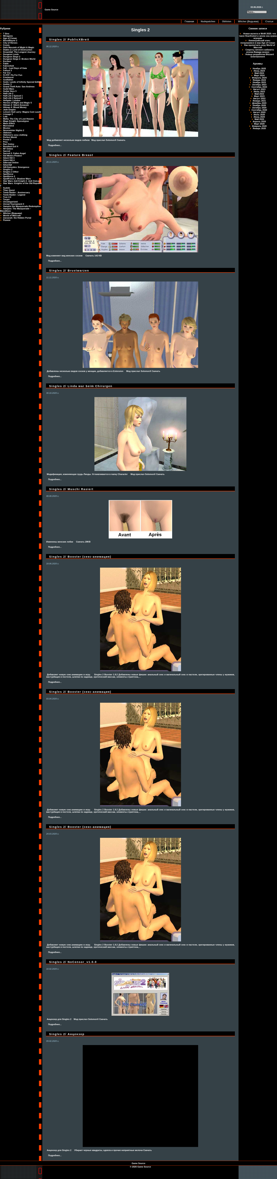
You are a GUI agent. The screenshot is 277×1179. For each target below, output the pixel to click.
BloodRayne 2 (10, 40)
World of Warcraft (12, 215)
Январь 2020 (259, 128)
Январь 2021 (259, 101)
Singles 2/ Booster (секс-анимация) (80, 556)
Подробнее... (55, 145)
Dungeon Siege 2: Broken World (19, 59)
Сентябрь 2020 (259, 110)
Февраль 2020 (259, 126)
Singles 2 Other (11, 172)
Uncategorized (10, 202)
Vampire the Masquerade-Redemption (22, 206)
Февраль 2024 (259, 78)
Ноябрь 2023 (259, 82)
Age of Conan (10, 38)
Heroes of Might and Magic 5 (17, 103)
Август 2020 (259, 112)
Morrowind (8, 126)
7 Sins (6, 33)
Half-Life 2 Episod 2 (13, 98)
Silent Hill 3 (8, 158)
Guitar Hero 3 (10, 91)
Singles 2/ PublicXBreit (69, 39)
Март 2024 (259, 75)
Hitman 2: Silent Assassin (16, 105)
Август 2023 (259, 89)
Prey (5, 142)
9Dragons (8, 36)
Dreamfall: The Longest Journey (19, 52)
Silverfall (7, 165)
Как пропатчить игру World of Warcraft (259, 46)
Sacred (6, 151)
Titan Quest (9, 190)
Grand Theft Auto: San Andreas (19, 86)
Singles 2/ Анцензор (66, 1034)
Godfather (8, 79)
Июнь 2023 (259, 91)
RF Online (8, 149)
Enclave (7, 61)
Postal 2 (7, 139)
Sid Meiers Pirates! (12, 155)
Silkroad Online (11, 162)
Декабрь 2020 (259, 103)
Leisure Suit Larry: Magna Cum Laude (22, 112)
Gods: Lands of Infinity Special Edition (22, 82)
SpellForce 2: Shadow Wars (17, 179)
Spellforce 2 (9, 176)
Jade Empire (9, 109)
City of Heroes (10, 43)
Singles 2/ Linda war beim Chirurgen (80, 386)
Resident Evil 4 (10, 146)
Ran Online (8, 144)
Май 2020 (259, 119)
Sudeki (6, 188)
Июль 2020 (259, 114)
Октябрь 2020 (259, 108)
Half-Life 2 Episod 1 (13, 96)
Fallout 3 (7, 70)
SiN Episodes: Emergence (16, 167)
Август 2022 (259, 98)
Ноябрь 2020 (259, 105)
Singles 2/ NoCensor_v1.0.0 (73, 962)
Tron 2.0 (7, 197)
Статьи (269, 21)
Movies (6, 128)
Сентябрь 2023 (259, 87)
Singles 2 (7, 169)
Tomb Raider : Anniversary (16, 192)
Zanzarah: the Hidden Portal (17, 218)
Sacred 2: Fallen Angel (14, 153)
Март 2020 (259, 124)
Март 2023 (259, 96)
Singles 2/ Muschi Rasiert (71, 489)
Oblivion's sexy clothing (15, 135)
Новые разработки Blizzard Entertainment (259, 55)
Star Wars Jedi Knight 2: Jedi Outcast (22, 181)
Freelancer (8, 77)
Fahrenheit (8, 66)
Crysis (6, 45)
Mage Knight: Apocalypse (16, 121)
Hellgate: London (11, 100)
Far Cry (7, 73)
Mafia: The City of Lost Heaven (18, 119)
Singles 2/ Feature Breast (71, 155)
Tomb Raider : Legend (14, 195)
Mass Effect (9, 123)
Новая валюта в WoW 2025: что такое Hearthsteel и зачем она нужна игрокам (258, 35)
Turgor (6, 199)
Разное (6, 220)
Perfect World (10, 137)
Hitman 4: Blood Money (15, 107)
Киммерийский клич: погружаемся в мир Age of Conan (257, 41)
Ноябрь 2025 (259, 68)
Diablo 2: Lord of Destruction (17, 50)
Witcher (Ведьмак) (248, 21)
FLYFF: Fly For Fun (12, 75)
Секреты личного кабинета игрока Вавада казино (259, 51)
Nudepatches (208, 21)
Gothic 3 (7, 84)
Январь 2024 (259, 80)
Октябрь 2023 (259, 84)
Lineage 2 (8, 114)
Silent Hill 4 (8, 160)
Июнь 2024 (259, 71)
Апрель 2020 (259, 121)
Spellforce (8, 174)
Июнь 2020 (259, 117)
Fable (6, 63)
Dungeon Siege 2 (11, 56)
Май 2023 (259, 94)
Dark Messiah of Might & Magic (18, 47)
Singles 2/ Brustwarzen (69, 270)
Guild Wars (8, 89)
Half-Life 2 (8, 93)
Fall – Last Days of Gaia (15, 68)
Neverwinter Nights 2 (13, 130)
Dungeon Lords (11, 54)
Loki (5, 116)
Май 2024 (259, 73)
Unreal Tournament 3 (13, 204)
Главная (189, 21)
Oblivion (226, 21)
